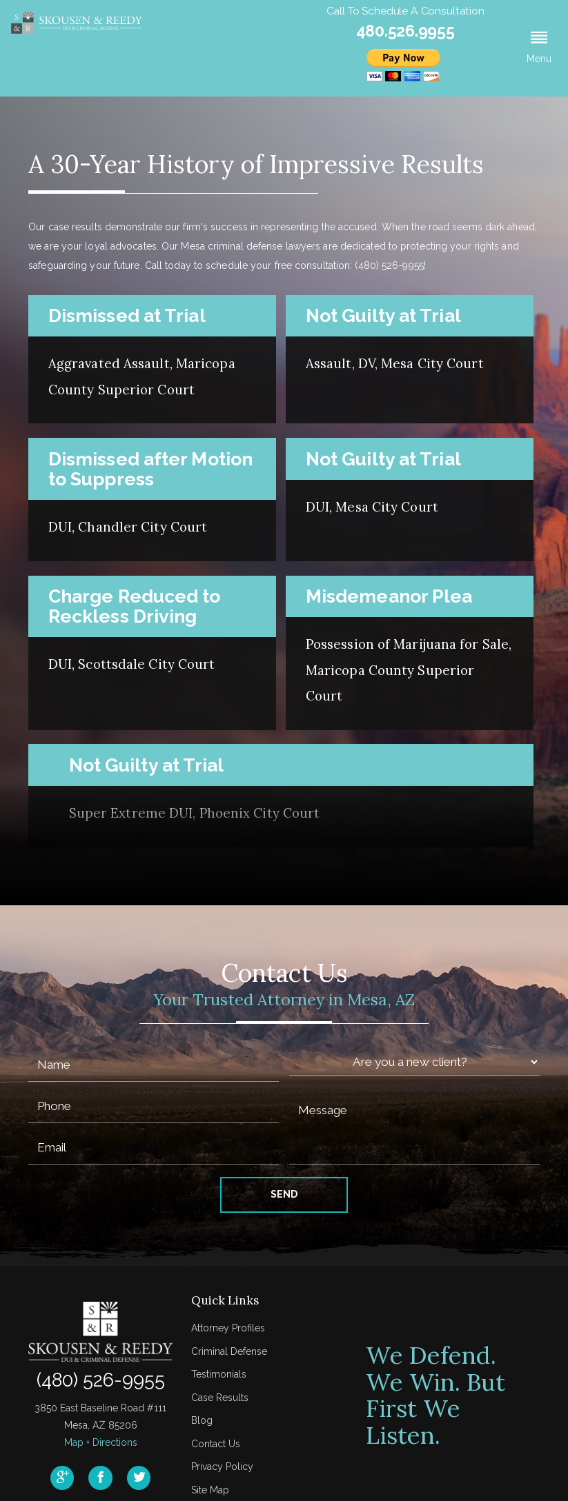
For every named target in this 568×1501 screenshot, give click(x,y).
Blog (202, 1420)
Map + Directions (100, 1442)
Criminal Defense (229, 1351)
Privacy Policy (222, 1466)
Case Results (219, 1397)
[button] (539, 48)
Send (284, 1194)
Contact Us (215, 1443)
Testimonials (218, 1374)
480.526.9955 (405, 31)
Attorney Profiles (228, 1327)
